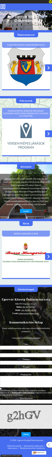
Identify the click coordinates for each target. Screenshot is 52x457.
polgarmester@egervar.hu (28, 313)
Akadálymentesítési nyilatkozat (32, 448)
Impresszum (12, 448)
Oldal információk (14, 446)
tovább (26, 211)
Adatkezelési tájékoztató (33, 446)
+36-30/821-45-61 (28, 310)
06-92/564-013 (29, 307)
